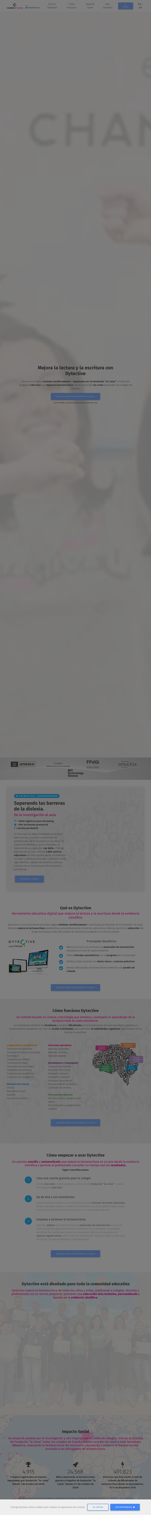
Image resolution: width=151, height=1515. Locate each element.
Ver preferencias (125, 1507)
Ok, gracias (98, 1507)
